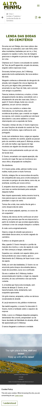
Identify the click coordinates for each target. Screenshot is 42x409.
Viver (11, 14)
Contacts (21, 379)
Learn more (19, 395)
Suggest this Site (21, 384)
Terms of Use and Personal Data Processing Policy (21, 381)
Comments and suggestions (21, 374)
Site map (21, 377)
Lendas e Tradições (13, 16)
